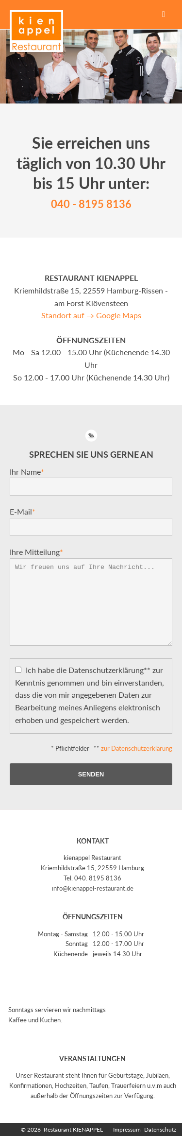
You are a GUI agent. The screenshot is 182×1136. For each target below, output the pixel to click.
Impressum (125, 1129)
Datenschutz (159, 1129)
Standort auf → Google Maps (91, 315)
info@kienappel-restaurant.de (92, 888)
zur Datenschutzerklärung (136, 748)
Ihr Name (27, 471)
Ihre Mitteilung (36, 551)
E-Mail (22, 511)
